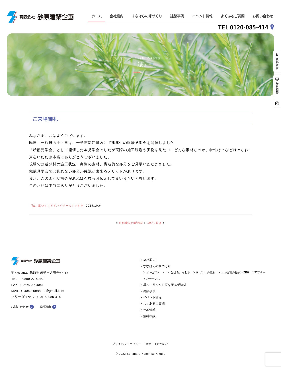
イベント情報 (202, 16)
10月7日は (154, 222)
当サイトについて (157, 344)
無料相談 (149, 316)
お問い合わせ (263, 16)
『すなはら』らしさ (177, 272)
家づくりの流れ (205, 272)
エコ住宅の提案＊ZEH (235, 272)
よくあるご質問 (232, 16)
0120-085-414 (50, 297)
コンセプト (153, 272)
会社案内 (116, 16)
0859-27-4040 (33, 279)
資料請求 (45, 306)
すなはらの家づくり (147, 16)
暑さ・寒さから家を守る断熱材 (164, 285)
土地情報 (149, 310)
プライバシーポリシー (126, 344)
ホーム (96, 16)
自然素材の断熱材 (131, 222)
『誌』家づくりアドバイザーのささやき (56, 205)
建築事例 (177, 16)
